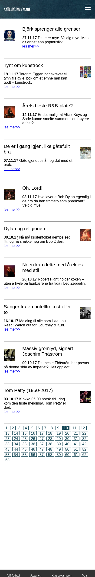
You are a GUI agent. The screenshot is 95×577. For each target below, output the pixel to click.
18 (50, 433)
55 (25, 455)
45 (25, 449)
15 (25, 433)
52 (84, 449)
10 (66, 428)
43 (7, 449)
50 (67, 449)
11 (74, 428)
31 (76, 439)
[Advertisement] (47, 512)
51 (76, 449)
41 (76, 444)
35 (25, 444)
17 (41, 433)
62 (84, 455)
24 (16, 439)
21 (76, 433)
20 (67, 433)
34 (16, 444)
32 (84, 439)
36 (33, 444)
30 (67, 439)
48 (50, 449)
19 (59, 433)
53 (7, 455)
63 (7, 460)
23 (7, 439)
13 (7, 433)
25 (25, 439)
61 (76, 455)
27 (41, 439)
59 (59, 455)
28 (50, 439)
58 (50, 455)
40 (67, 444)
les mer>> (30, 46)
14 (16, 433)
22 (84, 433)
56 (33, 455)
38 (50, 444)
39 (59, 444)
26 (33, 439)
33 (7, 444)
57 (41, 455)
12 (83, 428)
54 (16, 455)
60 (67, 455)
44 (16, 449)
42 (84, 444)
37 (41, 444)
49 (59, 449)
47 (41, 449)
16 (33, 433)
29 (59, 439)
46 (33, 449)
